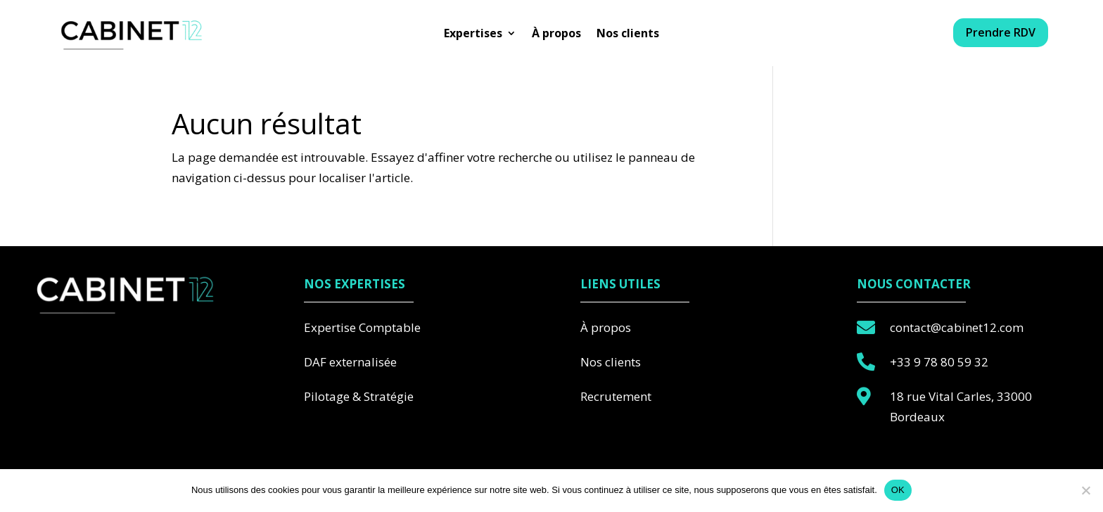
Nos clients (628, 34)
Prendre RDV (1000, 32)
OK (898, 490)
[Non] (1085, 490)
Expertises (473, 34)
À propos (556, 34)
